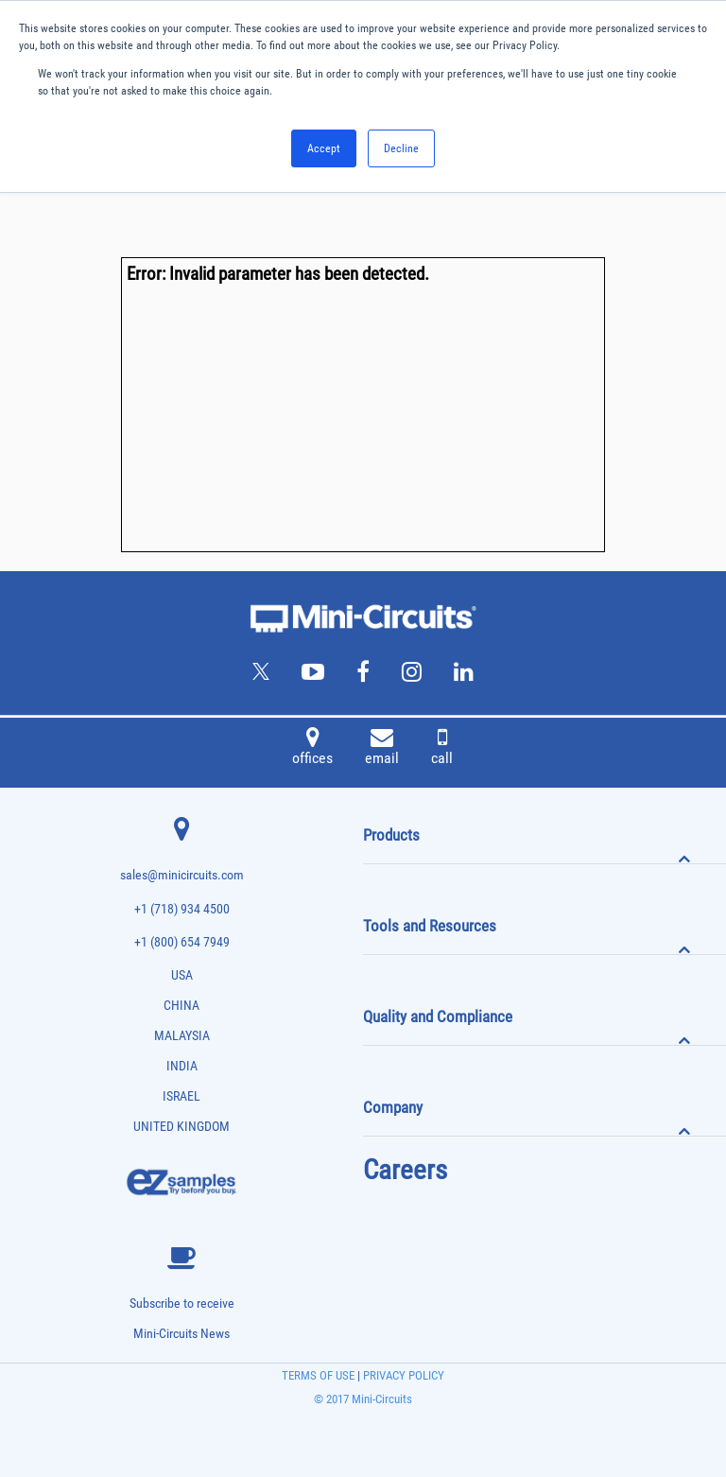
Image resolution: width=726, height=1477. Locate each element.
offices (312, 749)
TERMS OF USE (318, 1375)
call (442, 749)
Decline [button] (401, 148)
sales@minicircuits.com (182, 875)
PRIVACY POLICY (402, 1375)
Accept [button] (323, 148)
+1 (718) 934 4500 (182, 909)
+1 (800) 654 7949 (182, 942)
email (382, 749)
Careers (405, 1170)
